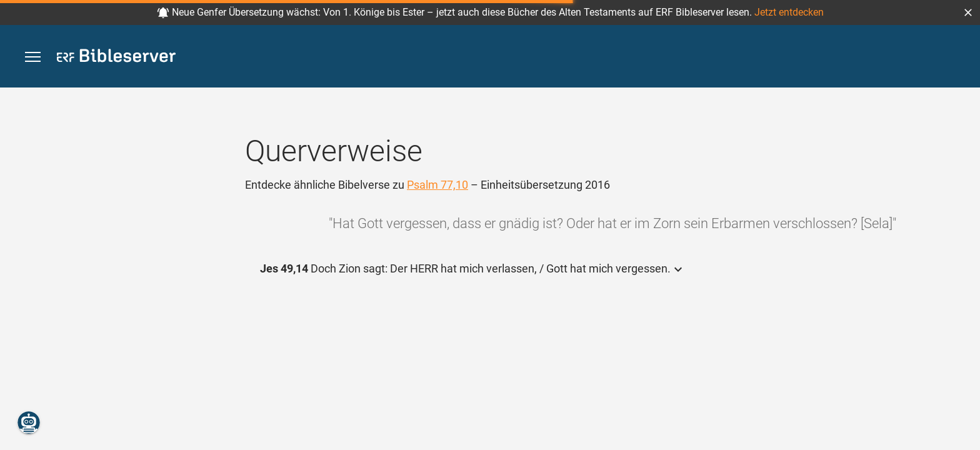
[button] (968, 12)
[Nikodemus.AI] (29, 422)
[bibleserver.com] (116, 57)
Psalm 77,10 (437, 184)
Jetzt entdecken (789, 12)
